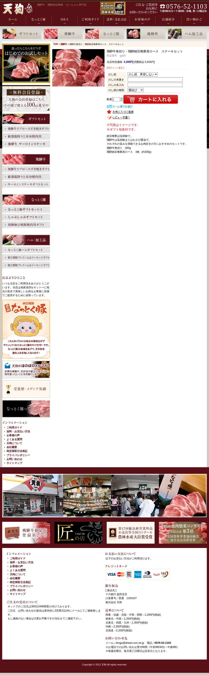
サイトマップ (14, 463)
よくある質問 (14, 439)
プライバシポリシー (18, 455)
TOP (55, 44)
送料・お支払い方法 (18, 431)
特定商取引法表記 (17, 451)
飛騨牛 (64, 44)
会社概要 (12, 447)
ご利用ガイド (14, 427)
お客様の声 (13, 435)
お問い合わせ (14, 459)
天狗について (14, 443)
